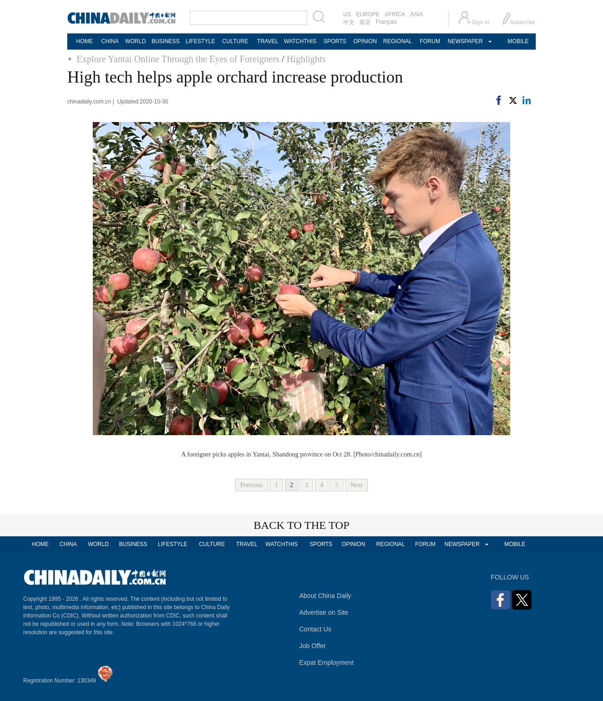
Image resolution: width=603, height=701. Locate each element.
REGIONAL (397, 41)
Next (356, 485)
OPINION (365, 41)
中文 (348, 22)
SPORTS (334, 41)
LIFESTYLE (200, 41)
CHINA (109, 41)
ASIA (416, 14)
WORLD (135, 41)
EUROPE (368, 14)
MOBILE (517, 41)
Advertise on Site (323, 612)
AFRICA (395, 14)
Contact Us (315, 629)
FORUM (430, 41)
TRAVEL (267, 41)
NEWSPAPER (465, 41)
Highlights (306, 59)
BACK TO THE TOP (302, 525)
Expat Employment (326, 662)
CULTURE (235, 41)
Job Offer (312, 646)
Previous (251, 485)
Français (386, 22)
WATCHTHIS (300, 41)
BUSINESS (166, 41)
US (347, 14)
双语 (365, 22)
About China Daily (325, 595)
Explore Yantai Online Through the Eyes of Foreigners (178, 59)
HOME (84, 41)
